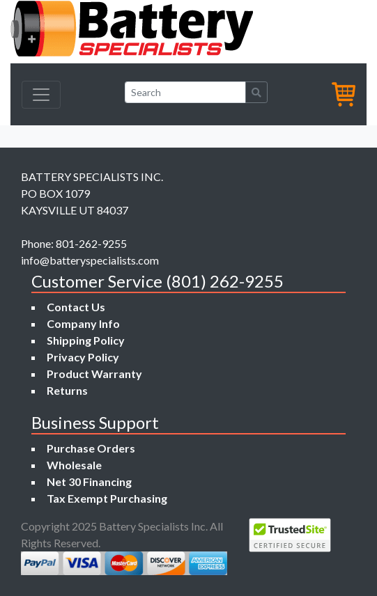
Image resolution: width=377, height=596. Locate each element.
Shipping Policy (86, 340)
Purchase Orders (91, 448)
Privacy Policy (83, 356)
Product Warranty (94, 373)
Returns (67, 390)
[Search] (185, 92)
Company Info (83, 323)
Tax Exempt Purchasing (107, 498)
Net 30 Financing (89, 481)
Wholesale (74, 464)
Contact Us (76, 306)
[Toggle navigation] (41, 95)
